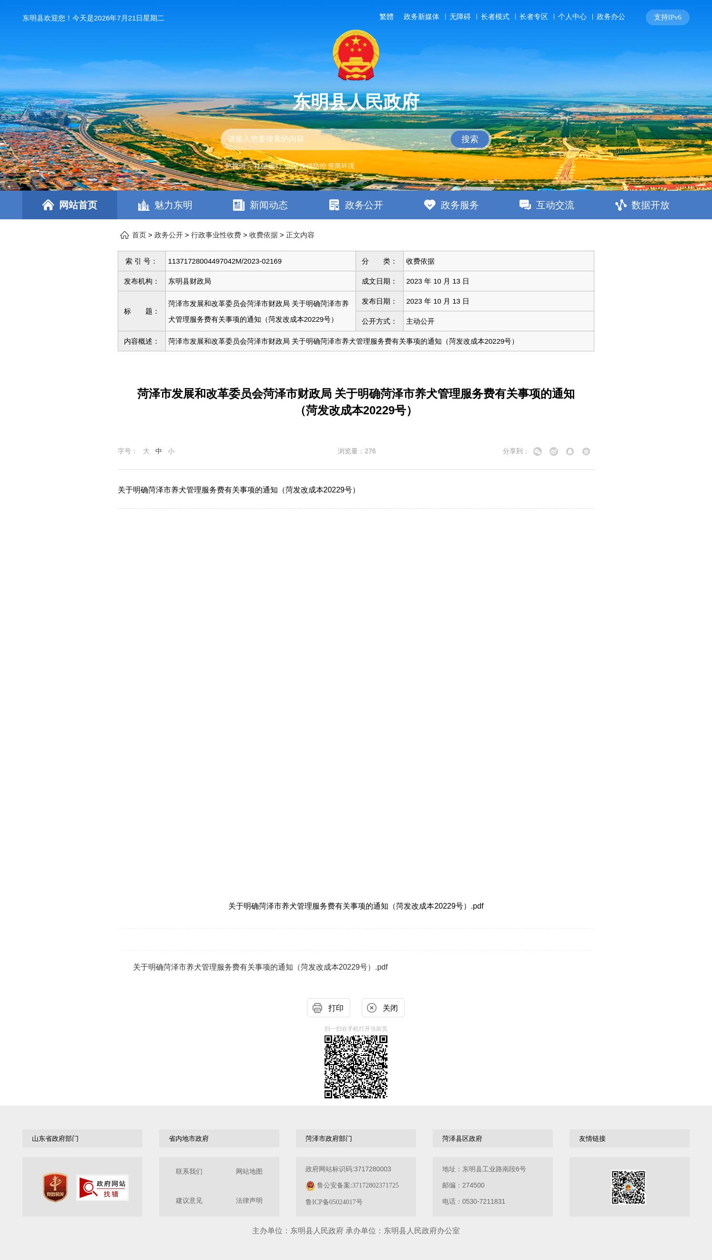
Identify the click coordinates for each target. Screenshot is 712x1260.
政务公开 (364, 205)
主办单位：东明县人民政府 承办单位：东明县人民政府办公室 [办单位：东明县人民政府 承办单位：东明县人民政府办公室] (356, 1231)
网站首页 (78, 205)
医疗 (276, 166)
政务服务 (460, 205)
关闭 (390, 1008)
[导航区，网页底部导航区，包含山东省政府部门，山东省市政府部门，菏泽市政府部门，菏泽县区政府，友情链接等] (356, 1138)
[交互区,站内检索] (356, 139)
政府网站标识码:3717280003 (352, 1185)
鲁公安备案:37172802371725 (358, 1185)
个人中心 (572, 16)
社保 (260, 166)
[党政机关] (55, 1187)
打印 (336, 1008)
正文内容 (300, 235)
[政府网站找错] (102, 1188)
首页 (139, 235)
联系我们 (189, 1171)
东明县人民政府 (356, 102)
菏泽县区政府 (462, 1138)
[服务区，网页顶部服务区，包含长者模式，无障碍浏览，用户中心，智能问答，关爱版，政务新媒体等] (533, 17)
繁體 (386, 16)
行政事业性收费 (216, 235)
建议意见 (189, 1200)
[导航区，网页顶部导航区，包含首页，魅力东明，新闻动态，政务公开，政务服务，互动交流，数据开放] (356, 205)
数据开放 (650, 205)
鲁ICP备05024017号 (334, 1202)
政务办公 (611, 16)
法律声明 (249, 1200)
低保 (291, 166)
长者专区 (533, 16)
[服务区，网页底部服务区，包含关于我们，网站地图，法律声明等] (356, 1187)
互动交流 (555, 205)
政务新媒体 (421, 16)
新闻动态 (269, 205)
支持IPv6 (667, 17)
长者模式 (495, 16)
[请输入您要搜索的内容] (356, 139)
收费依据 (263, 235)
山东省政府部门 (55, 1138)
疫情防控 (313, 166)
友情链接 (592, 1138)
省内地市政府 (189, 1138)
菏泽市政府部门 (328, 1138)
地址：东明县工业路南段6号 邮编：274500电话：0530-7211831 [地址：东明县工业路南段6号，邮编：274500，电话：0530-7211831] (484, 1185)
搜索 (469, 139)
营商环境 (341, 166)
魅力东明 (173, 205)
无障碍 (460, 16)
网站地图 (249, 1171)
